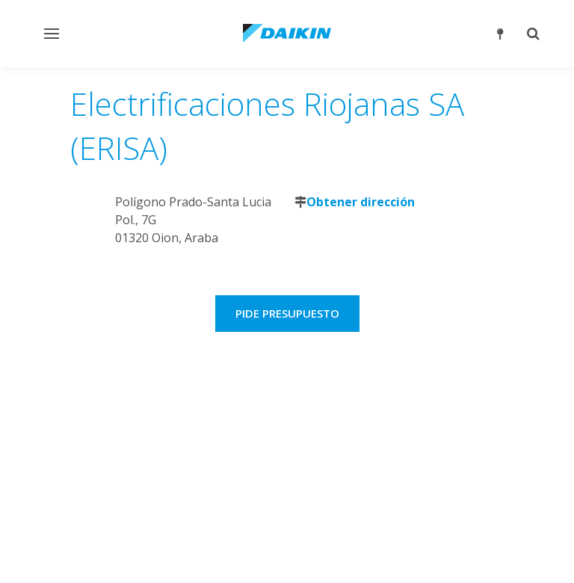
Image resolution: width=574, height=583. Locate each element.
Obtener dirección (360, 202)
